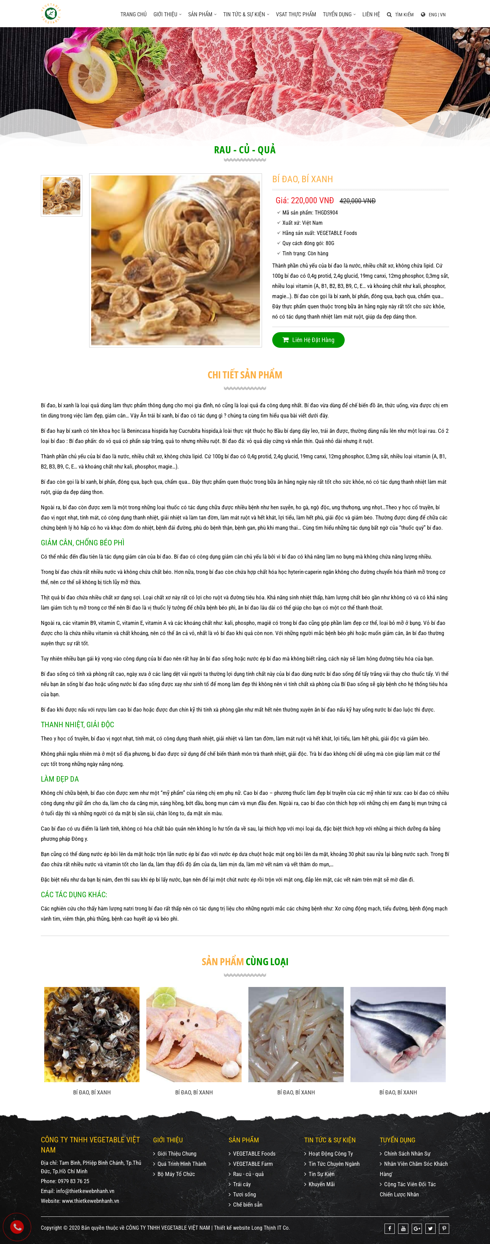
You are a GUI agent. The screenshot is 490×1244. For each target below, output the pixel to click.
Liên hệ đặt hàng (308, 339)
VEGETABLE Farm (251, 1163)
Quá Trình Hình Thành (179, 1163)
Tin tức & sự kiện (246, 14)
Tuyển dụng (339, 14)
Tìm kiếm (400, 14)
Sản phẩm (202, 14)
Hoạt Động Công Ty (328, 1153)
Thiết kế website (232, 1228)
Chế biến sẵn (245, 1204)
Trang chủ (133, 14)
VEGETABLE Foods (252, 1153)
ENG (433, 14)
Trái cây (240, 1184)
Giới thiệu (167, 14)
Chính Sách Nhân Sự (405, 1153)
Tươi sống (242, 1194)
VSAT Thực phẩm (296, 14)
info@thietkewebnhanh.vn (85, 1191)
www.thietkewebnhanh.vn (90, 1200)
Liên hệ (371, 14)
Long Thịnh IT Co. (270, 1228)
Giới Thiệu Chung (174, 1153)
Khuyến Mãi (319, 1184)
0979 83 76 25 (73, 1181)
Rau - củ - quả (246, 1174)
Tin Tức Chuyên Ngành (332, 1163)
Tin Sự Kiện (319, 1174)
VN (443, 14)
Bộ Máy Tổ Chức (174, 1174)
